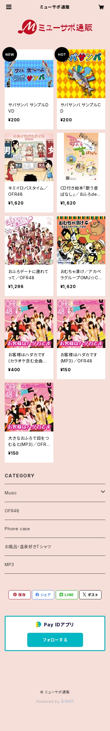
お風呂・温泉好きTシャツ (28, 546)
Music (11, 492)
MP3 (9, 564)
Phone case (17, 528)
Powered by (55, 701)
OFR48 (12, 510)
